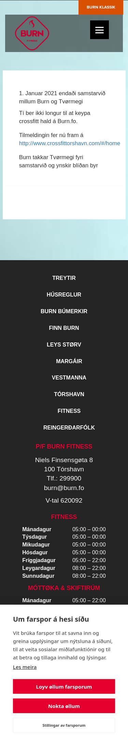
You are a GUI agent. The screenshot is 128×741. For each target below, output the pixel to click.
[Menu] (99, 29)
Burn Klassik (101, 7)
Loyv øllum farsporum (64, 686)
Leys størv (64, 345)
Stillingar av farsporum (63, 725)
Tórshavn (69, 394)
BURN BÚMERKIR (64, 311)
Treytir (63, 278)
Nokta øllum (64, 706)
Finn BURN (64, 328)
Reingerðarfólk (69, 428)
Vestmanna (69, 378)
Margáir (69, 361)
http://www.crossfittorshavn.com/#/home (69, 143)
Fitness (69, 411)
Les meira (25, 666)
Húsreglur (64, 295)
